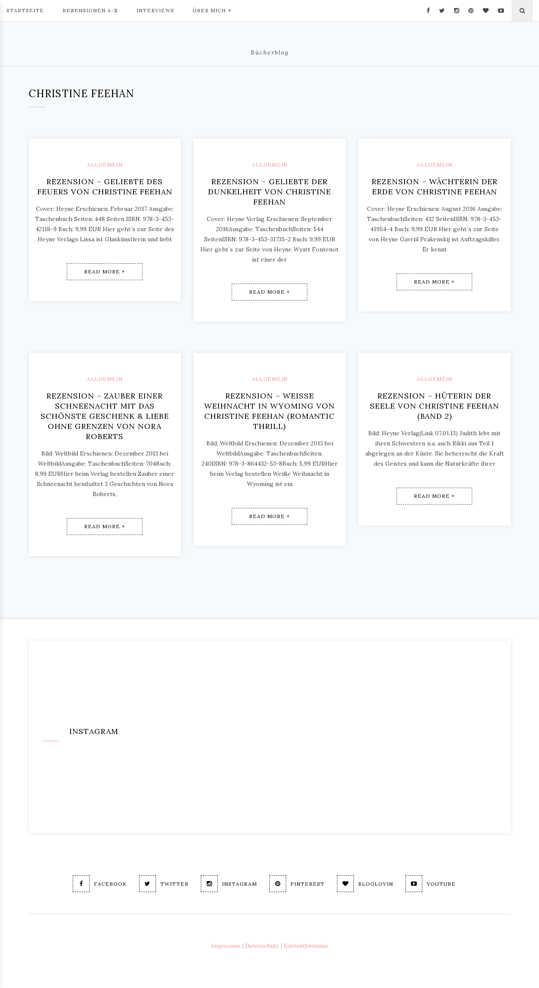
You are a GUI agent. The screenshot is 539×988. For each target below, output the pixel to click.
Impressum (226, 946)
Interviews (155, 10)
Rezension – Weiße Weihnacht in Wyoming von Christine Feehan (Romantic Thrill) (269, 411)
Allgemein (105, 164)
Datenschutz (262, 946)
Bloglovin (365, 883)
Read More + (104, 271)
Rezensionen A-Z (90, 10)
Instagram (229, 883)
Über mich (212, 9)
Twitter (164, 883)
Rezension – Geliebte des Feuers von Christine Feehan (104, 187)
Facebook (100, 883)
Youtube (430, 883)
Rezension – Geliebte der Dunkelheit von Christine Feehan (269, 192)
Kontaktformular (306, 946)
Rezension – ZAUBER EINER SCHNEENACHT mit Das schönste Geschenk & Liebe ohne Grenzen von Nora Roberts (105, 416)
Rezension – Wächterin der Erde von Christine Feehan (435, 187)
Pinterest (297, 883)
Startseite (25, 10)
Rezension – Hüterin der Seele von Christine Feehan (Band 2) (434, 406)
